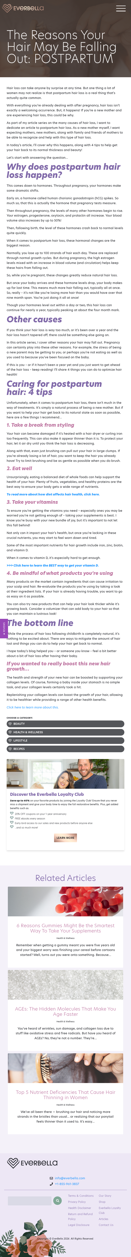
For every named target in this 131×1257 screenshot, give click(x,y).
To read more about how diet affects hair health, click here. (53, 494)
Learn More (66, 838)
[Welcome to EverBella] (23, 8)
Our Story (105, 1196)
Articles (103, 1219)
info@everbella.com (68, 1178)
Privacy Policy (77, 1202)
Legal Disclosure (78, 1225)
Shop (102, 1202)
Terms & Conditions (81, 1196)
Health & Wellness (28, 732)
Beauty (19, 724)
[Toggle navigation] (121, 8)
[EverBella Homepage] (32, 1164)
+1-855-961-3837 (67, 1184)
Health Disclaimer (79, 1208)
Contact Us (106, 1225)
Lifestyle (20, 741)
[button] (4, 628)
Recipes (19, 749)
